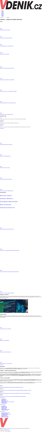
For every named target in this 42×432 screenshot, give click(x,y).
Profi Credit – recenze (4, 415)
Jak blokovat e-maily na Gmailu (6, 412)
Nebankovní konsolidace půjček (6, 409)
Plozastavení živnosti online (12, 393)
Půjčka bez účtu (21, 387)
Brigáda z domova (28, 393)
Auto (2, 10)
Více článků (1, 364)
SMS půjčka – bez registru (5, 416)
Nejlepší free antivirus (4, 403)
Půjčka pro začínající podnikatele (4, 393)
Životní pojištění (13, 396)
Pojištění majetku (18, 396)
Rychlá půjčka (17, 387)
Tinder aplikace (3, 399)
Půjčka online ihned (13, 387)
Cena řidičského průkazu (5, 414)
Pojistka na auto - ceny (8, 396)
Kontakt (1, 429)
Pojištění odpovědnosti (23, 396)
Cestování (3, 13)
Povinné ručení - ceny (3, 396)
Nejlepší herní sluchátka (5, 413)
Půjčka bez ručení (8, 387)
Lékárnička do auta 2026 (22, 390)
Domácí (3, 14)
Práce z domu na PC (23, 393)
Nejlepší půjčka (3, 405)
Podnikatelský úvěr (18, 393)
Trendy (2, 12)
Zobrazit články (2, 120)
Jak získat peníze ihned (3, 387)
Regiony (3, 15)
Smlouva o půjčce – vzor (5, 400)
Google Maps (11, 390)
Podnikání (3, 11)
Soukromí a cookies (6, 429)
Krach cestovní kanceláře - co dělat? (4, 390)
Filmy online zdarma (4, 406)
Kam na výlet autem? (28, 390)
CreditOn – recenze (4, 408)
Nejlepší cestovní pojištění (16, 390)
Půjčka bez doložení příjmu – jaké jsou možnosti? (8, 401)
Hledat (8, 17)
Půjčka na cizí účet (4, 402)
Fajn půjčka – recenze (4, 407)
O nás (3, 429)
